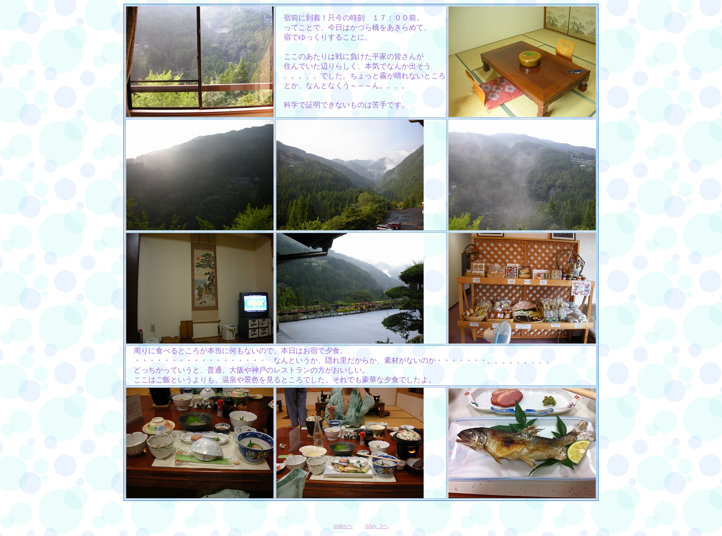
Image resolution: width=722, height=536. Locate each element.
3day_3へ (376, 525)
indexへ (343, 525)
